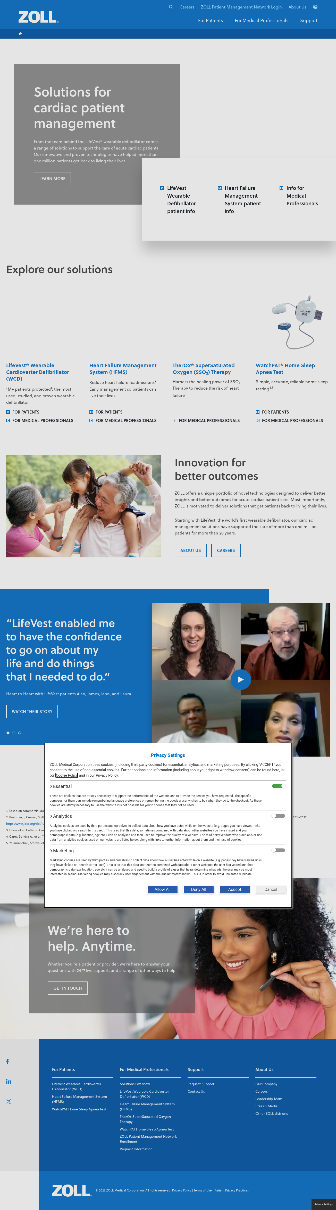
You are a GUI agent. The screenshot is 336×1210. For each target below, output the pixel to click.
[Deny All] (198, 889)
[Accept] (234, 889)
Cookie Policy (66, 775)
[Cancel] (270, 889)
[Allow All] (162, 889)
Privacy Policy (107, 775)
